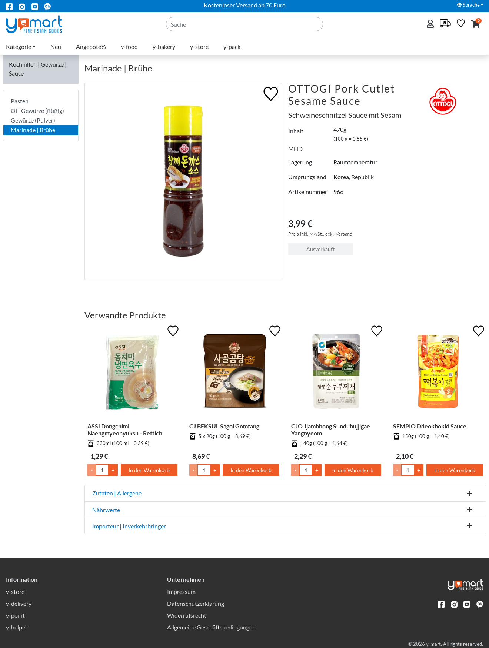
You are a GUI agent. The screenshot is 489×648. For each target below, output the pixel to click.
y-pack (231, 46)
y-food (129, 46)
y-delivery (18, 603)
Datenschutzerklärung (195, 603)
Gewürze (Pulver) (33, 120)
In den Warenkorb (149, 470)
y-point (15, 615)
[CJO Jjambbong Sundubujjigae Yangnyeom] (336, 373)
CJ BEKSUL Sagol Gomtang (224, 426)
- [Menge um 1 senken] (92, 470)
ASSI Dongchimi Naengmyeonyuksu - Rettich (124, 429)
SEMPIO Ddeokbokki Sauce (429, 426)
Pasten (20, 100)
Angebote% (91, 46)
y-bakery (164, 46)
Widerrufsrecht (186, 615)
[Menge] (102, 470)
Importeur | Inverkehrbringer (129, 526)
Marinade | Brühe (33, 129)
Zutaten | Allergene (117, 493)
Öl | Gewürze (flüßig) (37, 110)
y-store (199, 46)
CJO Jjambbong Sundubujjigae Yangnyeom (330, 429)
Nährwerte (106, 509)
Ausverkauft (320, 249)
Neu (55, 46)
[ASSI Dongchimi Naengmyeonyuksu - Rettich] (132, 373)
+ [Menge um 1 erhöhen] (113, 470)
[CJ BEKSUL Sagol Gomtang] (234, 373)
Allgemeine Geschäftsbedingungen (211, 627)
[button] (475, 24)
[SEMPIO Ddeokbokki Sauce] (438, 373)
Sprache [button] (468, 5)
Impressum (181, 591)
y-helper (16, 627)
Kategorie (18, 46)
